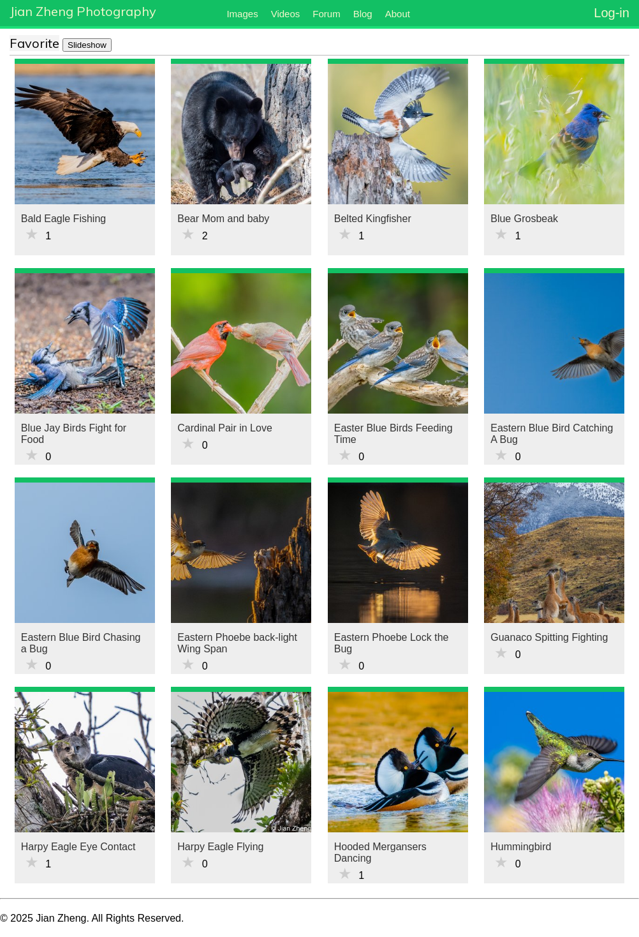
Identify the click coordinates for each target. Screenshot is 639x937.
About (397, 13)
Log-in (611, 13)
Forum (326, 13)
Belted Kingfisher (372, 218)
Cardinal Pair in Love (224, 428)
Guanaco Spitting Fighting (549, 637)
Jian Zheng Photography (83, 11)
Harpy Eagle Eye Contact (78, 846)
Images (242, 13)
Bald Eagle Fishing (63, 218)
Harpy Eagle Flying (220, 846)
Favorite (34, 43)
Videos (285, 13)
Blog (362, 13)
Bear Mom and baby (223, 218)
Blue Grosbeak (524, 218)
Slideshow (87, 45)
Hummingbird (520, 846)
